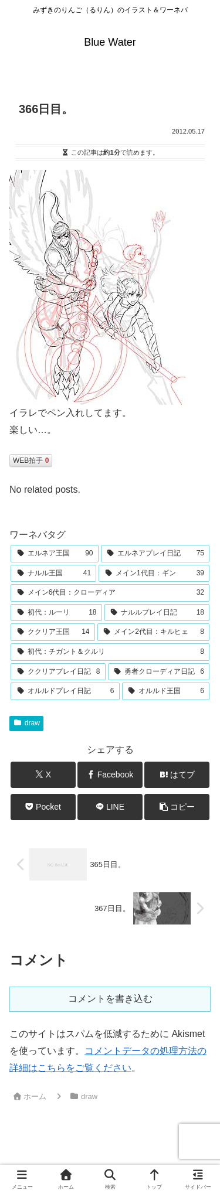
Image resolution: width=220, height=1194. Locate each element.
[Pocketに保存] (43, 807)
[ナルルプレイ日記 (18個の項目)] (157, 613)
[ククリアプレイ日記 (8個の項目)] (58, 672)
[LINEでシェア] (110, 807)
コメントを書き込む (110, 999)
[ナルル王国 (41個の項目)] (53, 573)
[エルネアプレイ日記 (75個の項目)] (155, 553)
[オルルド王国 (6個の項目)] (166, 691)
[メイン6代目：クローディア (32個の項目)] (110, 593)
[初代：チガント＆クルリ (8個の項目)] (110, 652)
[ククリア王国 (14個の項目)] (53, 632)
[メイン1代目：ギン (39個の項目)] (154, 573)
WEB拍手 (31, 460)
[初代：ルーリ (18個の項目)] (56, 613)
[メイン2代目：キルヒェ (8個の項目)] (153, 632)
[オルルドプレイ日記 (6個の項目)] (65, 691)
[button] (176, 807)
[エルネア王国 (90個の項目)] (55, 553)
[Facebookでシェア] (110, 775)
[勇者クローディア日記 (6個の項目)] (159, 672)
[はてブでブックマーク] (176, 775)
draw (26, 723)
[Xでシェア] (43, 775)
